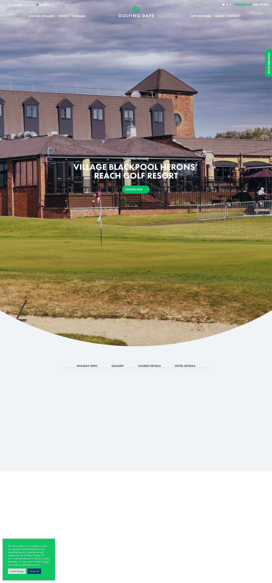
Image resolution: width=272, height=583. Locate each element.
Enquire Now (269, 63)
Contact (234, 16)
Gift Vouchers (201, 16)
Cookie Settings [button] (17, 571)
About (219, 16)
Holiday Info (87, 366)
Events (63, 16)
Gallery (117, 366)
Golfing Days (136, 11)
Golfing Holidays (41, 16)
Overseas (78, 16)
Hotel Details (185, 366)
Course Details (149, 366)
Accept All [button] (34, 571)
